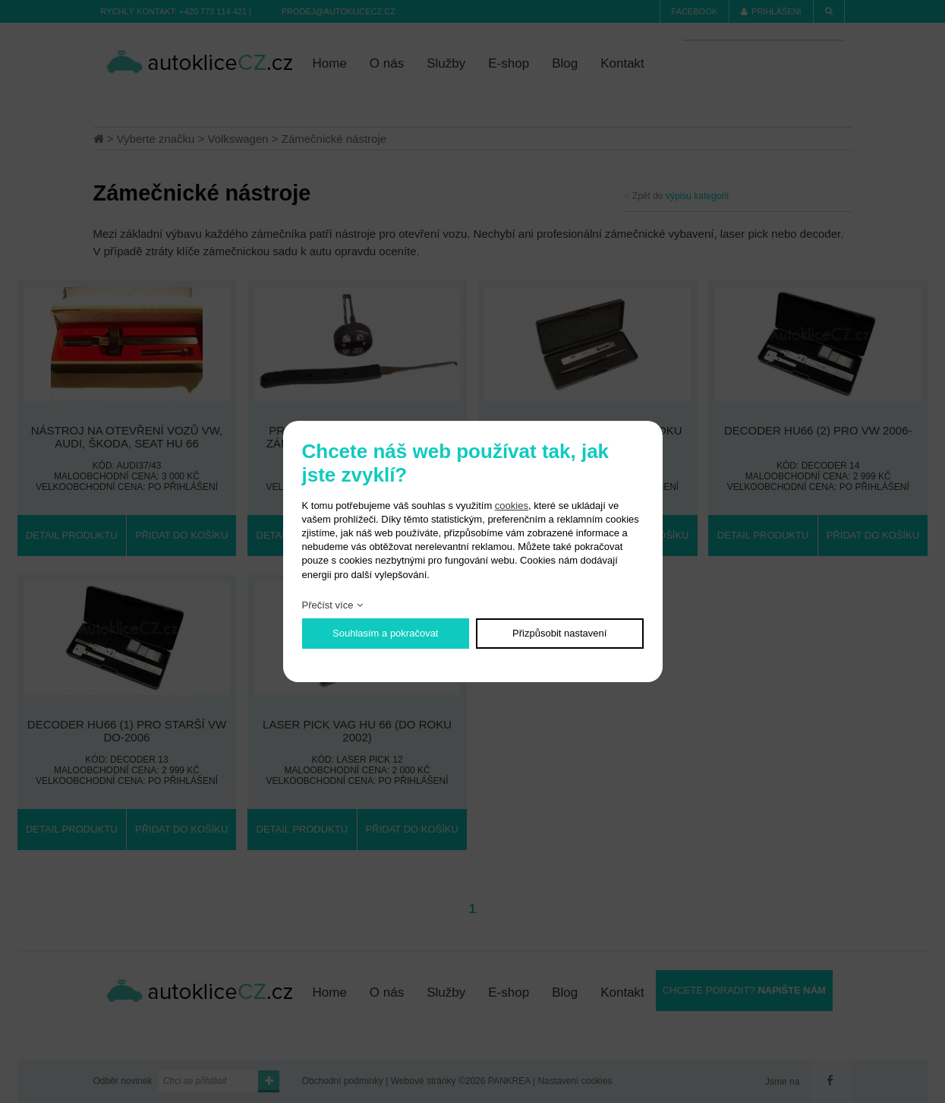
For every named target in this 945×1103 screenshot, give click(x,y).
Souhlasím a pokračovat (385, 633)
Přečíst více (328, 605)
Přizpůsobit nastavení (559, 633)
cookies (511, 505)
